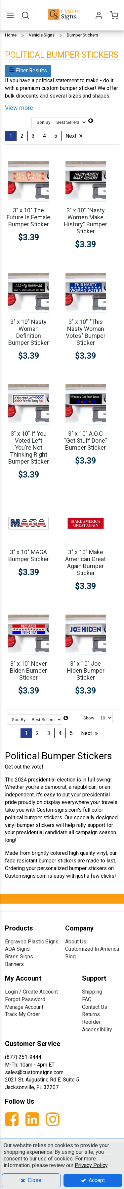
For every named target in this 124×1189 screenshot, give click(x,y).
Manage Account (24, 1007)
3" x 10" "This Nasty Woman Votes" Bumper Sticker (85, 332)
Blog (70, 956)
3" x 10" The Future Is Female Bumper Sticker (28, 217)
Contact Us (94, 1007)
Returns (91, 1014)
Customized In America (92, 949)
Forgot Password (25, 999)
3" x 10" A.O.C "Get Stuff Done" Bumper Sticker (85, 440)
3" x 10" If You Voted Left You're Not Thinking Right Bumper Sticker (28, 447)
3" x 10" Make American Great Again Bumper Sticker (85, 562)
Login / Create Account (31, 992)
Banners (14, 964)
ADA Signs (17, 949)
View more (19, 107)
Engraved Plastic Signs (32, 941)
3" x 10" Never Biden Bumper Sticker (28, 670)
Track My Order (22, 1014)
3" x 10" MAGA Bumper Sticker (28, 555)
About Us (75, 941)
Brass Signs (19, 956)
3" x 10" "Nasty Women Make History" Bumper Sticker (85, 221)
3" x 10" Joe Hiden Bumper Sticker (85, 670)
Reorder (91, 1022)
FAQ (87, 999)
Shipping (92, 992)
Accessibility (97, 1029)
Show (88, 717)
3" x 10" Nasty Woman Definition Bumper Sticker (28, 332)
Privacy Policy (91, 1165)
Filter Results (28, 70)
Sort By (43, 122)
